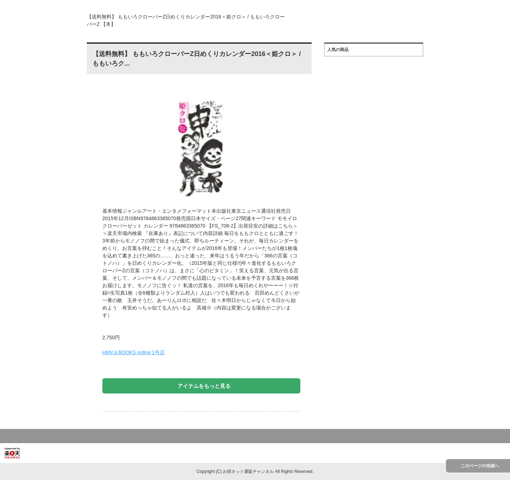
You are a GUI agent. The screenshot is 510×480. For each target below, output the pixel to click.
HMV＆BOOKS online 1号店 (133, 352)
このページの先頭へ (480, 465)
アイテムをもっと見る (204, 386)
